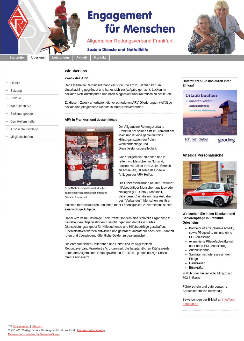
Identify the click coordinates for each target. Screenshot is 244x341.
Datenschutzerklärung (91, 330)
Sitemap (37, 326)
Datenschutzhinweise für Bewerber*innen (34, 334)
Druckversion (18, 326)
